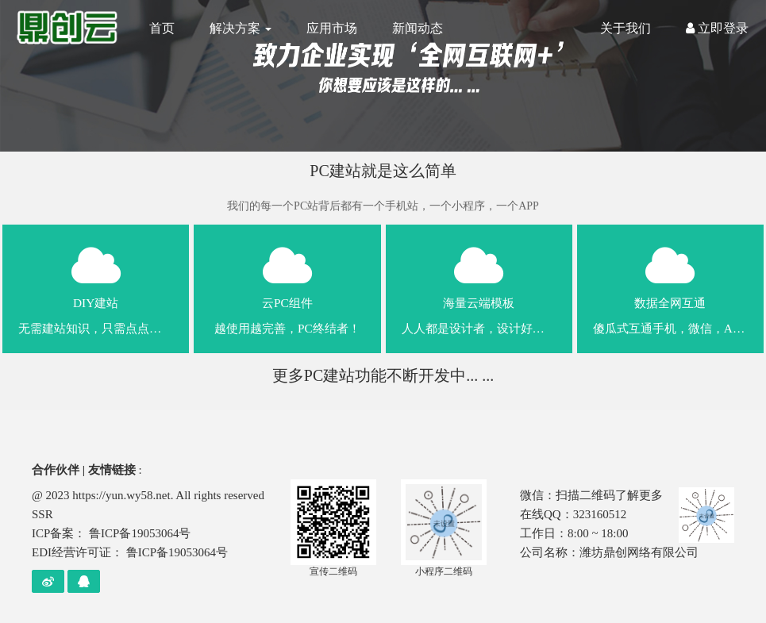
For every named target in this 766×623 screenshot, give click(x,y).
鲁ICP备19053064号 (140, 533)
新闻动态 (417, 28)
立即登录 (717, 28)
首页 (162, 28)
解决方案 (240, 28)
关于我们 (625, 28)
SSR (42, 514)
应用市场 (331, 28)
